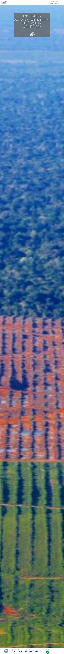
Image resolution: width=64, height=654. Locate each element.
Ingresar (51, 3)
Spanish (56, 1)
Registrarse (55, 3)
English (52, 1)
